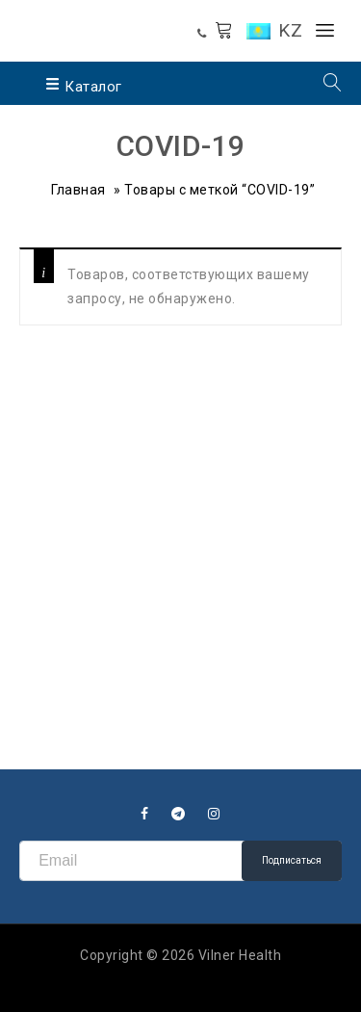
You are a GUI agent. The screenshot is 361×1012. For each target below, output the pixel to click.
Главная (78, 189)
